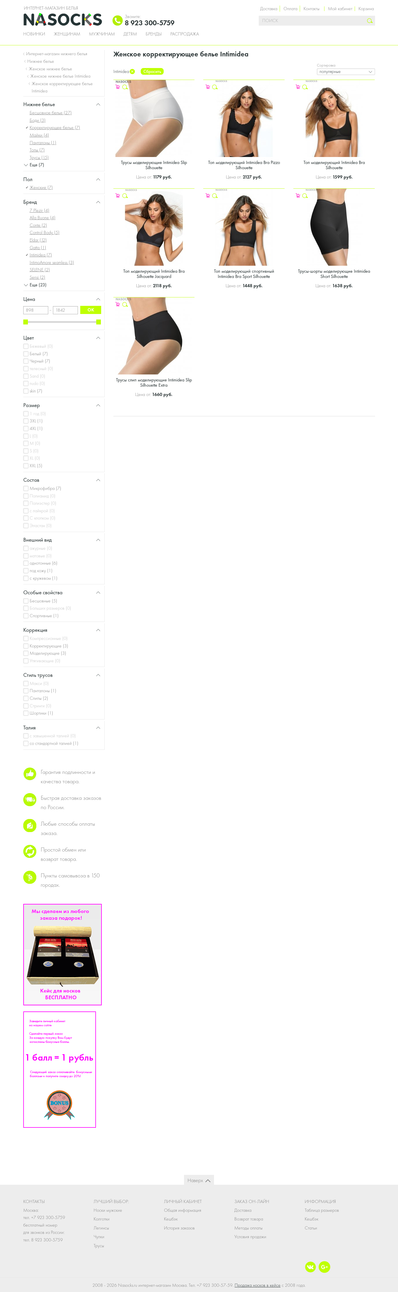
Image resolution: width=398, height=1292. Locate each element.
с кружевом (44, 578)
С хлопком (43, 518)
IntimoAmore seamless (52, 262)
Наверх (195, 1180)
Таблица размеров (322, 1210)
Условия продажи (250, 1237)
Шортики (41, 713)
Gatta (38, 248)
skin (36, 391)
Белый (39, 354)
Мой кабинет (340, 9)
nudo (37, 383)
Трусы (39, 157)
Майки (39, 135)
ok (91, 310)
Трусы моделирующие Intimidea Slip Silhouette (154, 165)
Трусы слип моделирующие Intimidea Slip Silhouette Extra (154, 382)
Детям (130, 34)
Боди (38, 120)
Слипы (39, 698)
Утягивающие (45, 661)
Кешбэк (171, 1219)
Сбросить (152, 71)
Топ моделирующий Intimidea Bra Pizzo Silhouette (244, 165)
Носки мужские (108, 1210)
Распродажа (184, 34)
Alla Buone (43, 218)
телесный (41, 368)
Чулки (99, 1237)
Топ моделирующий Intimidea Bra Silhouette (334, 165)
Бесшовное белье (51, 113)
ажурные (41, 548)
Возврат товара (248, 1219)
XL (35, 458)
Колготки (102, 1219)
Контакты (312, 9)
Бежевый (41, 346)
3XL (36, 421)
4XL (36, 428)
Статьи (311, 1228)
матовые (41, 556)
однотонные (44, 563)
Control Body (45, 232)
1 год (38, 414)
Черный (40, 361)
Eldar (38, 240)
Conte (38, 225)
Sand (37, 376)
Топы (37, 150)
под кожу (41, 571)
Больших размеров (50, 608)
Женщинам (67, 34)
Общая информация (182, 1210)
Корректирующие (49, 646)
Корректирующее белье (55, 127)
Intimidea (41, 255)
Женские (41, 187)
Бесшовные (43, 601)
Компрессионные (49, 638)
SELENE (40, 270)
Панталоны (43, 143)
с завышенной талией (53, 736)
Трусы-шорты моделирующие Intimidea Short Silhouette (334, 273)
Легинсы (101, 1228)
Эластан (41, 525)
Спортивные (44, 616)
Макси (39, 683)
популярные (330, 71)
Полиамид (43, 496)
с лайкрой (42, 511)
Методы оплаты (248, 1228)
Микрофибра (45, 488)
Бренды (154, 34)
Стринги (40, 706)
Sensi (37, 277)
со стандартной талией (54, 743)
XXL (36, 466)
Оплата (290, 9)
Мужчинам (102, 34)
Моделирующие (48, 653)
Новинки (34, 34)
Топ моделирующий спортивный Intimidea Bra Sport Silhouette (244, 273)
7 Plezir (39, 210)
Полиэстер (43, 503)
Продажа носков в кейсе (258, 1285)
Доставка (268, 9)
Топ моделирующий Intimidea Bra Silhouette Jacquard (154, 273)
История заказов (179, 1228)
